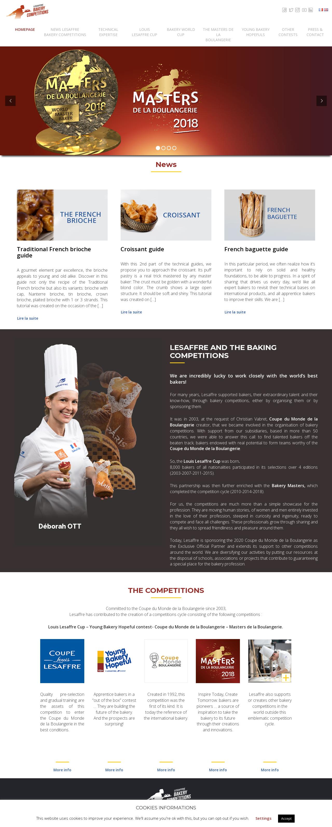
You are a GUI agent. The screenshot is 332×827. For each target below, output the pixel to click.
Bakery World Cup (181, 32)
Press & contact (315, 32)
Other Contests (288, 32)
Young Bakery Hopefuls (255, 32)
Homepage (25, 29)
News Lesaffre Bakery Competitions (65, 32)
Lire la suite (27, 318)
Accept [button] (286, 818)
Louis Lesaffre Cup (144, 32)
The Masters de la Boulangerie (218, 34)
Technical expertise (108, 32)
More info (62, 769)
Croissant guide (142, 249)
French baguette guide (256, 249)
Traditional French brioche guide (54, 252)
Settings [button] (263, 818)
